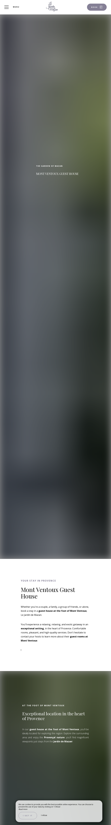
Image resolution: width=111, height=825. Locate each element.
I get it (28, 815)
